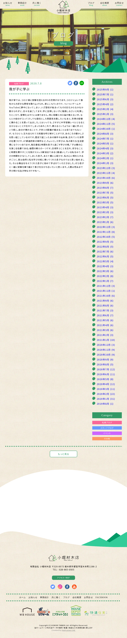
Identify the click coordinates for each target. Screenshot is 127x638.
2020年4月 (106, 384)
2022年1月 (105, 281)
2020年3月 (106, 389)
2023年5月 (105, 202)
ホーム (22, 597)
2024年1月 (105, 163)
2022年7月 (105, 251)
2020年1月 (106, 398)
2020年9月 (105, 359)
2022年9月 (105, 241)
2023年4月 (105, 207)
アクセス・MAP (63, 577)
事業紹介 (22, 4)
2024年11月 (106, 123)
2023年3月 (105, 212)
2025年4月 (105, 104)
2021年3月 (105, 330)
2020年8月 (105, 364)
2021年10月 (106, 295)
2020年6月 (106, 374)
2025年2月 (105, 109)
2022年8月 (105, 246)
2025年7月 (105, 94)
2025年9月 (105, 89)
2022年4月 (105, 266)
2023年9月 (105, 182)
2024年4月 (105, 148)
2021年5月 (105, 320)
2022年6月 (105, 256)
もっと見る (63, 454)
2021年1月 (106, 339)
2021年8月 (105, 305)
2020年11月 (106, 349)
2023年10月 (106, 177)
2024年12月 (106, 119)
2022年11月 (106, 231)
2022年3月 (105, 271)
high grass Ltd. (68, 630)
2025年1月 (105, 114)
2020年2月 (106, 393)
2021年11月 (106, 290)
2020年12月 (106, 344)
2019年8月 (105, 403)
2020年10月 (106, 354)
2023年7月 (105, 192)
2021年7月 (105, 310)
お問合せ (119, 4)
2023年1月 (105, 222)
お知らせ (7, 4)
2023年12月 (106, 168)
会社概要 (104, 4)
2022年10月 (106, 236)
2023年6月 (105, 197)
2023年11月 (106, 173)
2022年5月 (105, 261)
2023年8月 (105, 187)
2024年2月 (105, 158)
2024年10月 (106, 128)
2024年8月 (105, 133)
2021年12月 (106, 285)
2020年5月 (105, 379)
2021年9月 (105, 300)
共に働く (36, 4)
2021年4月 (105, 325)
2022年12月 (106, 227)
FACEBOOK (102, 597)
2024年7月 (105, 138)
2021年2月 (105, 335)
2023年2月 (105, 217)
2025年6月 (105, 99)
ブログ (91, 4)
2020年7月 (106, 369)
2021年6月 (105, 315)
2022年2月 (105, 276)
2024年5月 (105, 143)
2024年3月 (105, 153)
